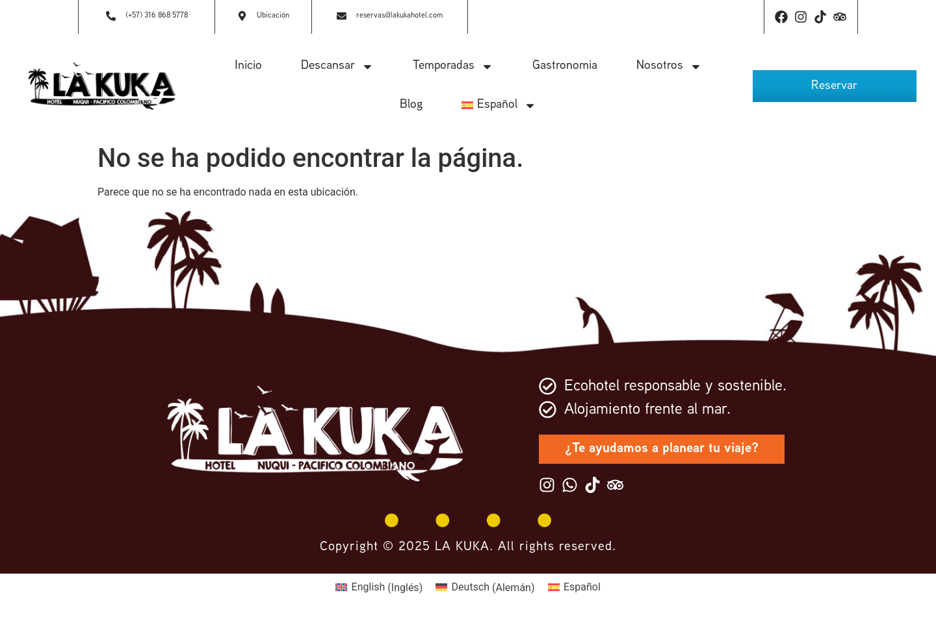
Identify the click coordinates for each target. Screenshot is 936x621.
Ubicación (273, 15)
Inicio (248, 65)
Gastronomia (564, 65)
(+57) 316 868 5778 (156, 15)
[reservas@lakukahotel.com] (341, 17)
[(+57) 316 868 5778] (111, 17)
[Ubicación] (242, 17)
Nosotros (669, 66)
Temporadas (453, 66)
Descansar (337, 66)
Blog (411, 104)
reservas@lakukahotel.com (399, 15)
